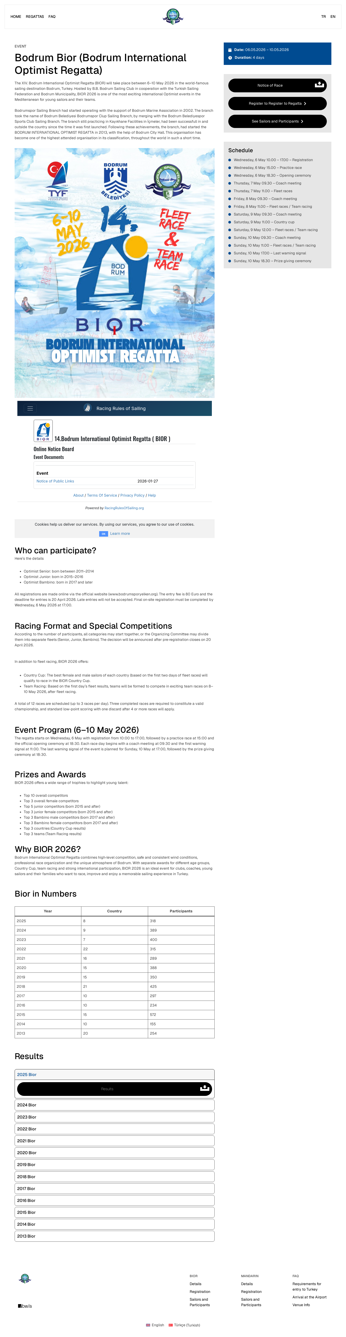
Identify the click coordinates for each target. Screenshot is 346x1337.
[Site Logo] (173, 16)
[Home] (16, 17)
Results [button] (156, 1089)
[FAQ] (52, 17)
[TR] (323, 17)
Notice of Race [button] (292, 85)
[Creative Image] (25, 1306)
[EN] (333, 17)
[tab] (115, 1074)
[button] (277, 103)
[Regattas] (35, 17)
